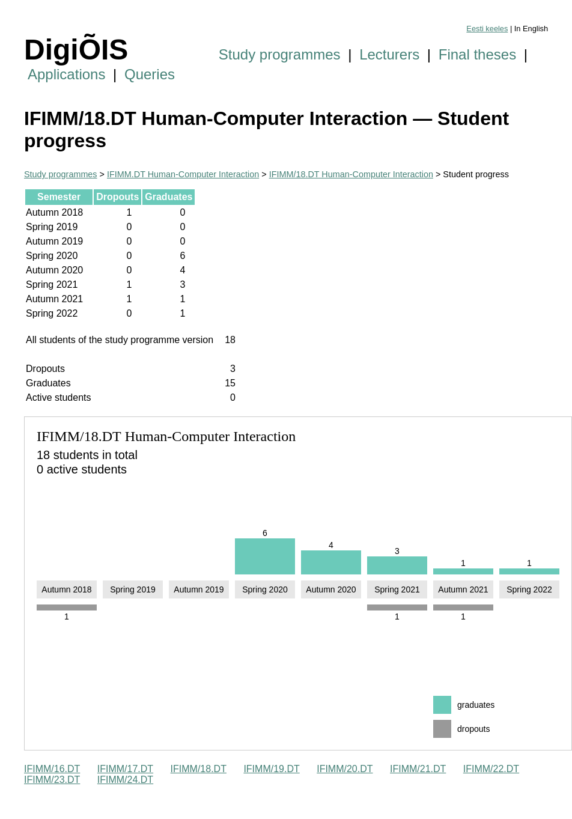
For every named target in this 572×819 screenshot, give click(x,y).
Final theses (477, 54)
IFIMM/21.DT (418, 769)
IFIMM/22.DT (491, 769)
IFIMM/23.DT (52, 780)
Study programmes (280, 54)
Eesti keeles (487, 28)
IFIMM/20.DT (345, 769)
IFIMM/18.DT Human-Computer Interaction (351, 174)
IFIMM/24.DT (125, 780)
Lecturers (389, 54)
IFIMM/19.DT (271, 769)
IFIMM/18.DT (199, 769)
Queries (149, 74)
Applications (66, 74)
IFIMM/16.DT (52, 769)
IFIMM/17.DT (125, 769)
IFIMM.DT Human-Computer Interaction (183, 174)
